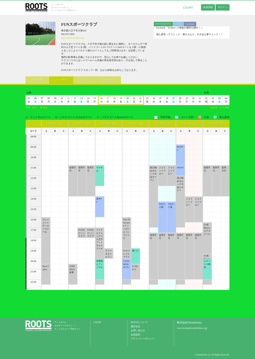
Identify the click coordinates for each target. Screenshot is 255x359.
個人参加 (109, 80)
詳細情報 (37, 80)
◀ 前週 (43, 107)
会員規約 (135, 334)
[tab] (163, 24)
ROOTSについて (139, 322)
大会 (85, 80)
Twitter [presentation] (178, 24)
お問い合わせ (138, 330)
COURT (188, 7)
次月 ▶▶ (224, 107)
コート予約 (61, 80)
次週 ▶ (214, 107)
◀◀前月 (31, 107)
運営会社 (135, 326)
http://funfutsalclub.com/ (72, 38)
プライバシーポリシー (143, 338)
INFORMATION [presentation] (163, 24)
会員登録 (208, 7)
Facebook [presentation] (190, 24)
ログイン (222, 7)
